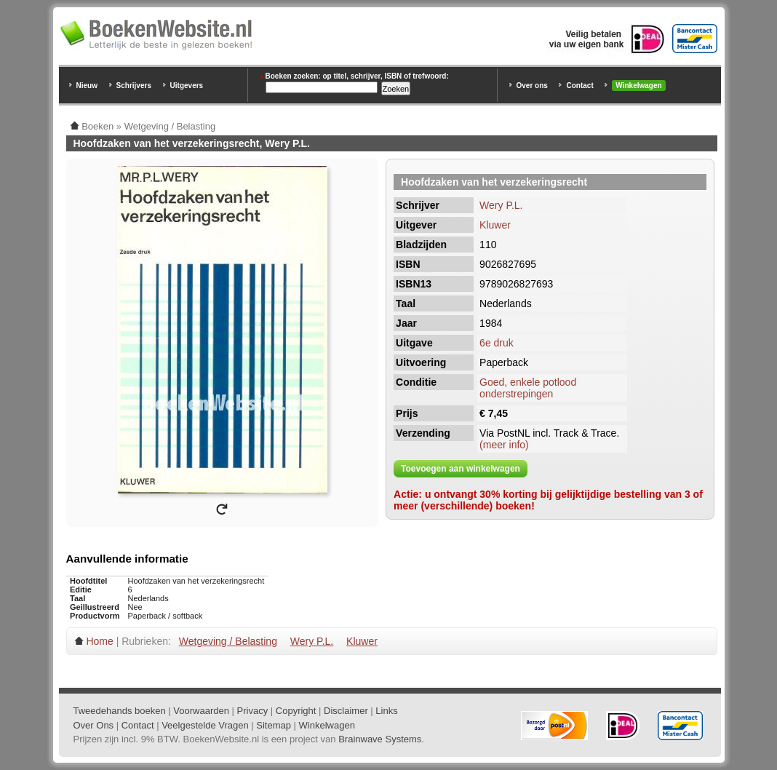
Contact (579, 86)
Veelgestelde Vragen (205, 725)
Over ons (532, 86)
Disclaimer (346, 710)
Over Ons (93, 725)
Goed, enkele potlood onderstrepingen (527, 388)
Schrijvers (133, 86)
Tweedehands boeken (119, 710)
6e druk (496, 343)
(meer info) (504, 445)
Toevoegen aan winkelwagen (460, 469)
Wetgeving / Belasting (228, 641)
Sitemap (273, 725)
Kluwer (495, 225)
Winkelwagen (638, 86)
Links (386, 710)
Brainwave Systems (379, 739)
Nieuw (86, 86)
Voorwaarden (201, 710)
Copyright (296, 710)
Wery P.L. (500, 205)
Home (99, 641)
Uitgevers (187, 86)
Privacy (252, 710)
